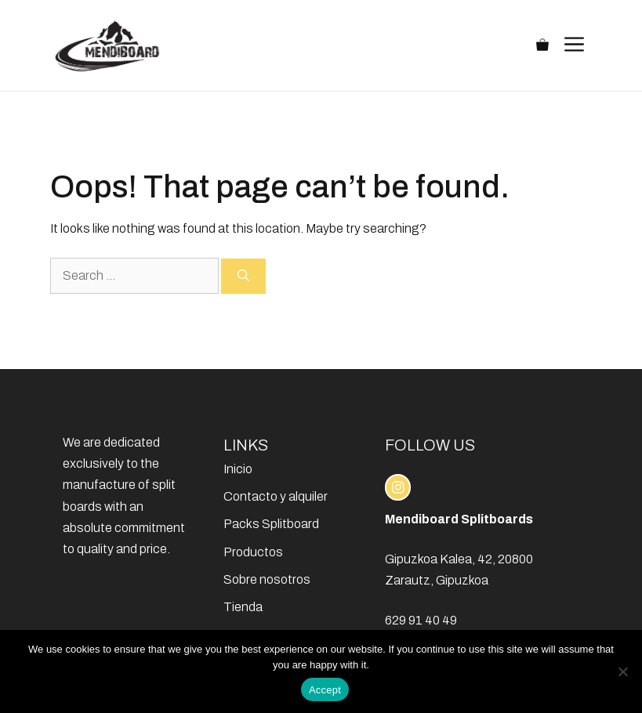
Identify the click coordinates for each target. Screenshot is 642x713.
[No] (622, 671)
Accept (325, 690)
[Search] (243, 276)
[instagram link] (398, 487)
